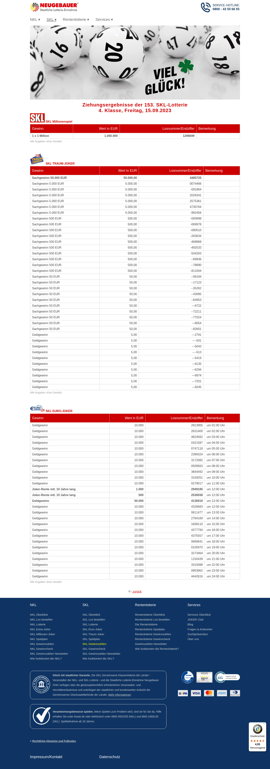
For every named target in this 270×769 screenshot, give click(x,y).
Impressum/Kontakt (46, 757)
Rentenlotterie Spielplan (150, 629)
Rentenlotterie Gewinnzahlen (153, 634)
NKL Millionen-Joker (42, 634)
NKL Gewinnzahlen (42, 643)
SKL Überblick (91, 614)
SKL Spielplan (91, 639)
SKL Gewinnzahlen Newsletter (101, 653)
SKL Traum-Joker (93, 634)
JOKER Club (195, 619)
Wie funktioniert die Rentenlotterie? (157, 648)
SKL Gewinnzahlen (94, 643)
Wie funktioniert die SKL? (98, 658)
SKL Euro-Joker (92, 629)
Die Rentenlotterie (146, 624)
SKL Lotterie (90, 624)
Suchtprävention (198, 634)
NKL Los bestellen (41, 619)
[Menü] (264, 724)
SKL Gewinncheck (93, 648)
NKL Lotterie (38, 624)
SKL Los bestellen (93, 619)
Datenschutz (109, 757)
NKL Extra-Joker (40, 629)
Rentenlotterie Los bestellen (152, 619)
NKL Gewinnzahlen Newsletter (49, 653)
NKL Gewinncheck (41, 648)
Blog (190, 624)
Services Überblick (199, 614)
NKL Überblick (39, 614)
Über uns (193, 639)
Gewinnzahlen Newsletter (151, 643)
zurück (135, 591)
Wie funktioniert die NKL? (46, 658)
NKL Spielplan (39, 639)
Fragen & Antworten (200, 629)
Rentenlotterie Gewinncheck (152, 639)
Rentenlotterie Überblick (150, 614)
